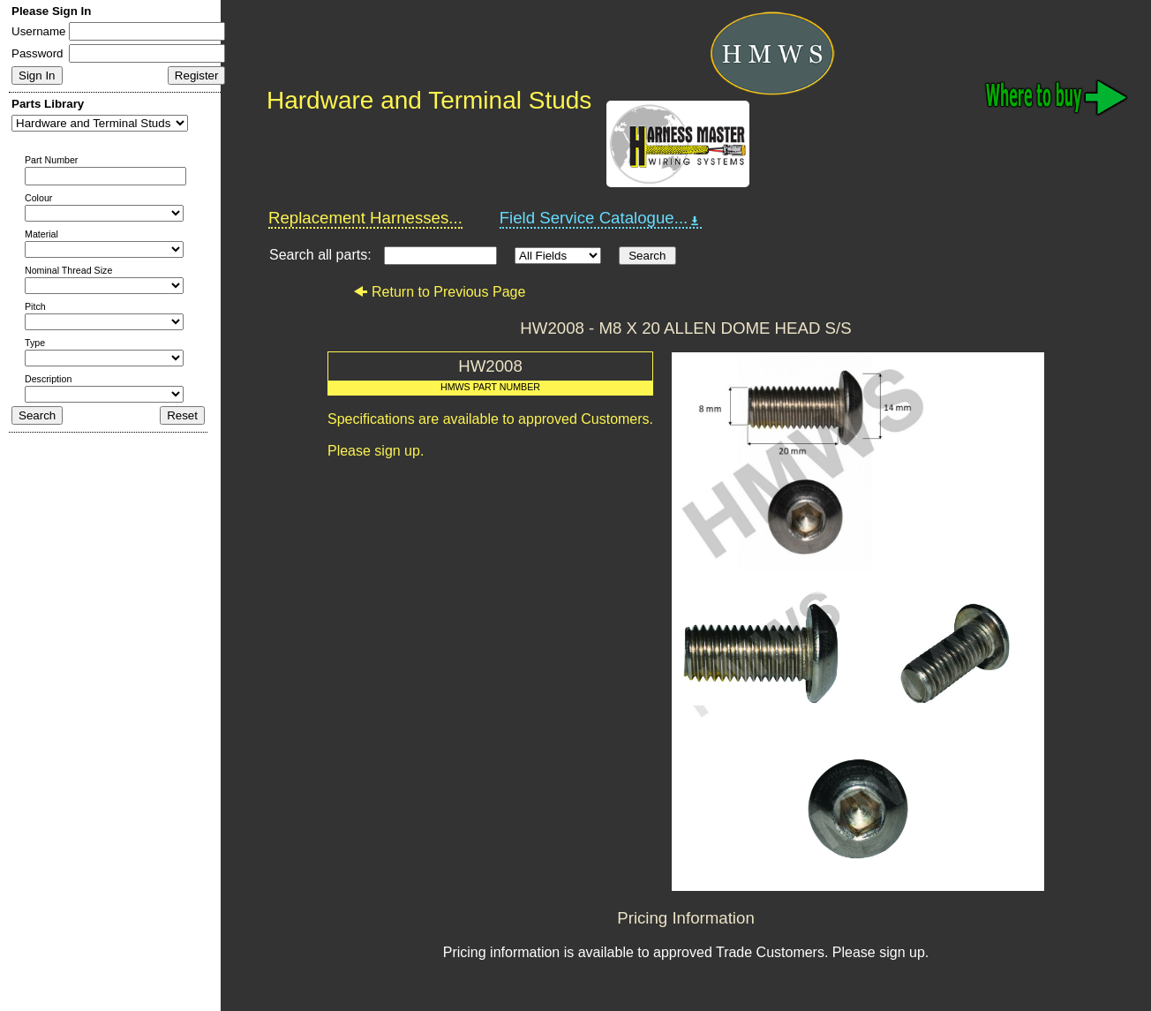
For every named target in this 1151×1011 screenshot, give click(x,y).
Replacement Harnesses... (365, 217)
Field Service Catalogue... (601, 218)
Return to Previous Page (439, 291)
